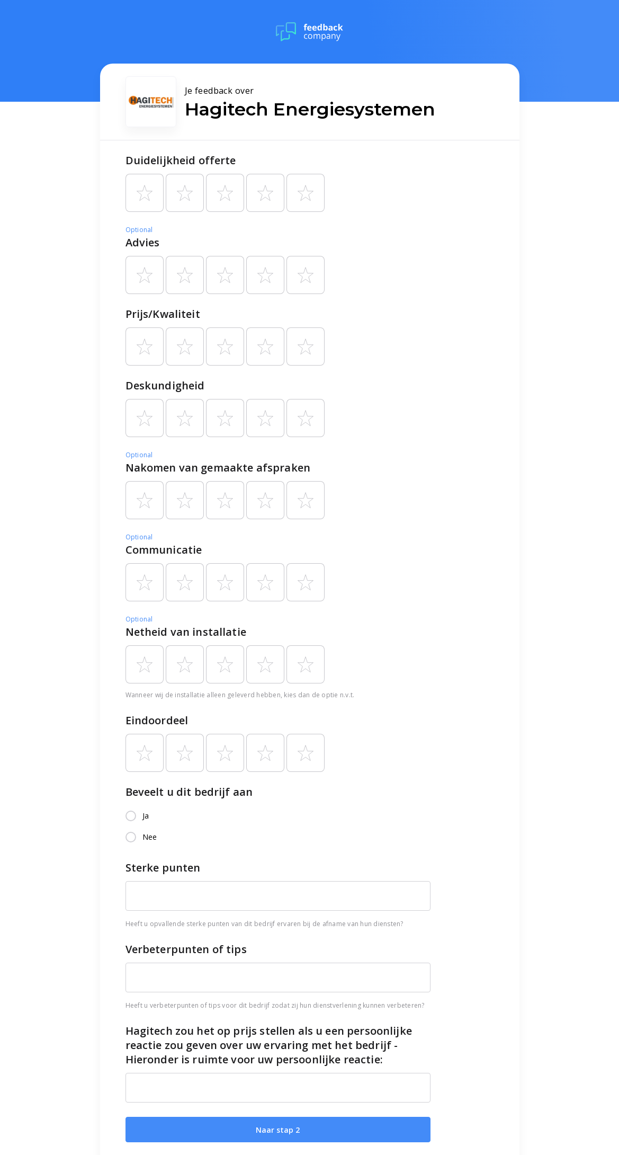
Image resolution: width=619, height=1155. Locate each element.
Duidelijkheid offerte (180, 160)
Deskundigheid (165, 385)
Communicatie (163, 550)
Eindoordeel (157, 720)
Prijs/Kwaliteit (162, 314)
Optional (139, 229)
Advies (142, 242)
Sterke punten (163, 867)
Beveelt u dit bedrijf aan (189, 792)
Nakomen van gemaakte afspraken (218, 467)
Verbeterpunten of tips (186, 949)
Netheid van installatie (185, 632)
